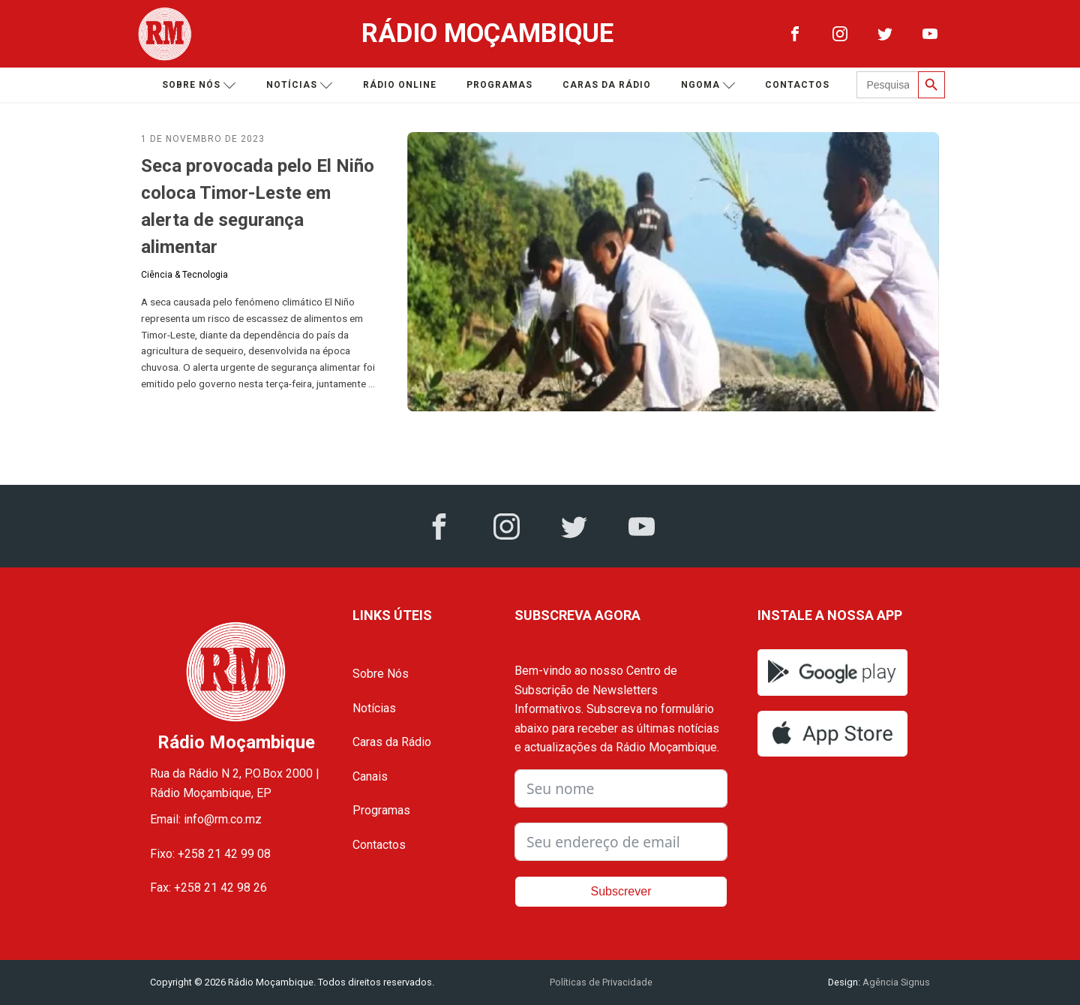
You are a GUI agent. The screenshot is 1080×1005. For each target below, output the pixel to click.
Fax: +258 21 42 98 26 (208, 887)
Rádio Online (399, 85)
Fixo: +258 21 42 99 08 (210, 854)
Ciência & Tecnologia (184, 274)
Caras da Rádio (606, 85)
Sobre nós (199, 85)
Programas (499, 85)
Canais (370, 776)
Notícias (299, 85)
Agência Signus (895, 982)
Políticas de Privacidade (601, 982)
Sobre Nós (380, 673)
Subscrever (621, 891)
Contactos (797, 85)
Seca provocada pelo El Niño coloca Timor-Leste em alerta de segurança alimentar (257, 206)
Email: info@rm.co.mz (206, 819)
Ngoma (708, 85)
